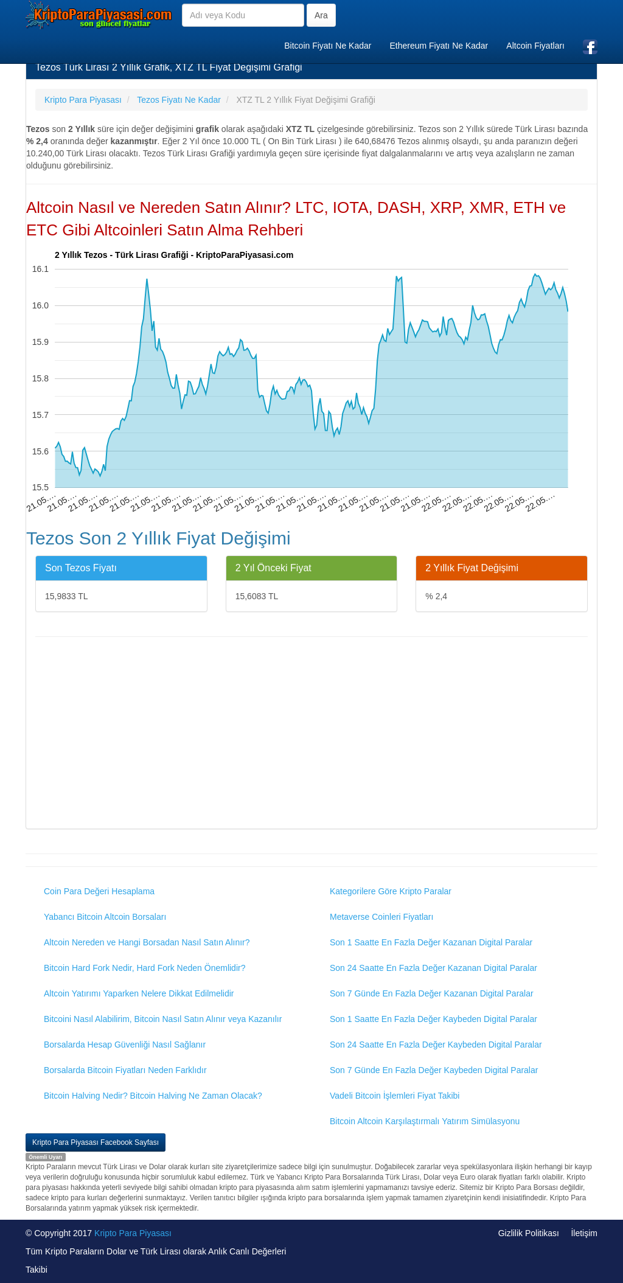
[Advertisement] (311, 734)
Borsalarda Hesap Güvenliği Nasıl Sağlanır (125, 1044)
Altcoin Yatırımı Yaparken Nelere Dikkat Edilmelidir (139, 993)
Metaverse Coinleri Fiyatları (381, 917)
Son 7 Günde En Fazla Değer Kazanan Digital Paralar (432, 993)
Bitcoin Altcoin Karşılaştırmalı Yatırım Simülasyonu (425, 1121)
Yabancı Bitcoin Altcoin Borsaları (105, 917)
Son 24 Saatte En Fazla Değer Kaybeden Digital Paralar (436, 1044)
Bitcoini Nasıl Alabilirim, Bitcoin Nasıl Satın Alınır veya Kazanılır (163, 1019)
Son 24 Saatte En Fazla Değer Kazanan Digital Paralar (433, 968)
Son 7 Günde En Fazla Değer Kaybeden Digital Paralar (434, 1070)
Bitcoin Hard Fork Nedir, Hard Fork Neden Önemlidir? (144, 968)
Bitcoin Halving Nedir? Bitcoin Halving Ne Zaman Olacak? (153, 1095)
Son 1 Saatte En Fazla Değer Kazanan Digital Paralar (431, 942)
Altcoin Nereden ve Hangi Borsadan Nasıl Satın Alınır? (147, 942)
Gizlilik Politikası (528, 1233)
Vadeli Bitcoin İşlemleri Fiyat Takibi (394, 1095)
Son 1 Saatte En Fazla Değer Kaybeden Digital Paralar (433, 1019)
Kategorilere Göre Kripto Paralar (390, 891)
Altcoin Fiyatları (535, 45)
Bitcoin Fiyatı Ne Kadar (327, 45)
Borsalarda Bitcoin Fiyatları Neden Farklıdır (125, 1070)
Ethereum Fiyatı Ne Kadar (438, 45)
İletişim (584, 1233)
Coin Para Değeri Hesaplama (99, 891)
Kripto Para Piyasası (133, 1233)
